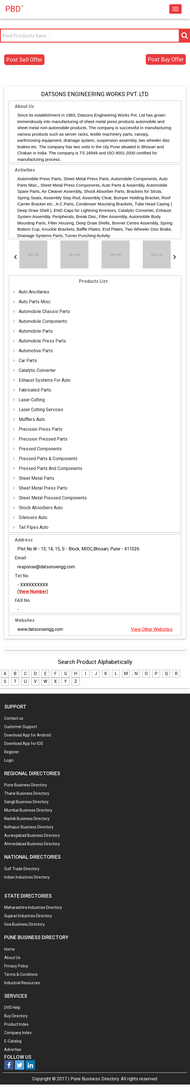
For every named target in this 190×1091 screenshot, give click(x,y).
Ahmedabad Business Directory (32, 844)
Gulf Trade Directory (21, 869)
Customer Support (20, 726)
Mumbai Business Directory (28, 810)
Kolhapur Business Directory (28, 827)
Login (9, 760)
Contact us (13, 718)
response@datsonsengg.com (46, 566)
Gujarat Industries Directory (28, 916)
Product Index (16, 1024)
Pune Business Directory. (95, 1078)
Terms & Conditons (21, 974)
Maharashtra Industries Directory (33, 907)
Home (9, 949)
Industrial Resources (22, 983)
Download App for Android (27, 735)
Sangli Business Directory (26, 802)
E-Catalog (13, 1041)
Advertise (12, 1049)
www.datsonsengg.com (40, 629)
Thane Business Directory (26, 793)
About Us (12, 957)
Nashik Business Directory (27, 818)
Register (11, 752)
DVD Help (12, 1007)
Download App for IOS (23, 743)
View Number (33, 591)
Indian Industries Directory (27, 877)
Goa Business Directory (24, 924)
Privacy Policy (16, 966)
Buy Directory (16, 1016)
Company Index (18, 1032)
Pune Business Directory (25, 785)
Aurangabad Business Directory (32, 835)
